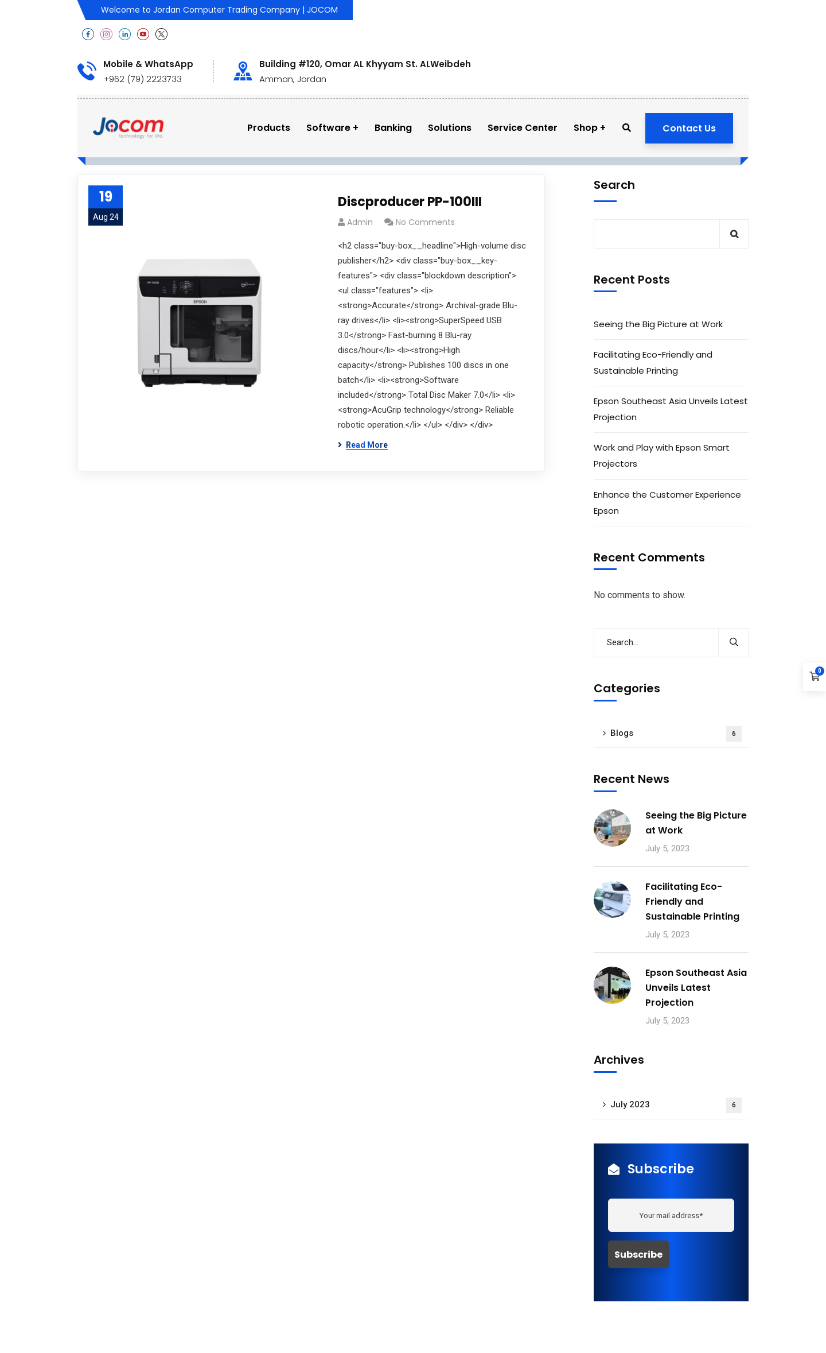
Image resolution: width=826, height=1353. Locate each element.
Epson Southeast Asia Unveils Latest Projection (671, 409)
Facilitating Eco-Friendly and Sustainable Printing (653, 362)
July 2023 (676, 1105)
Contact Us (689, 128)
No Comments (425, 222)
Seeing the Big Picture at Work (658, 324)
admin (360, 222)
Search (614, 185)
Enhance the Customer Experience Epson (667, 503)
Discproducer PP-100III (410, 202)
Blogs (676, 734)
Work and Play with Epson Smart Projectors (662, 455)
